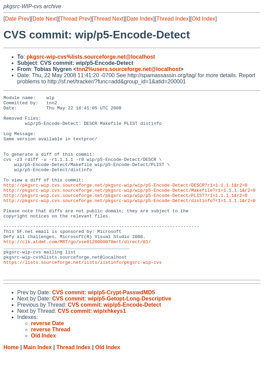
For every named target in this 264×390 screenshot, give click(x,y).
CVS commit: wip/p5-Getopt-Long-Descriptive (111, 335)
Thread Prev (75, 19)
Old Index (203, 19)
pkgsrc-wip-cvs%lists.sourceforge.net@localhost (90, 57)
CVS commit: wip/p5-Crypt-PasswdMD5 (103, 328)
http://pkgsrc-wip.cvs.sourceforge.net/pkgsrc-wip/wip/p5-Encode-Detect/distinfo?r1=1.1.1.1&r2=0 (129, 222)
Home (11, 383)
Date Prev (17, 19)
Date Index (139, 19)
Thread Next (108, 19)
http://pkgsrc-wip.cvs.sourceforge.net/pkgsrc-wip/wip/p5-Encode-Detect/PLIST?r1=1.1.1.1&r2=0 (125, 216)
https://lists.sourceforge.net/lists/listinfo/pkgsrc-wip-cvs (82, 296)
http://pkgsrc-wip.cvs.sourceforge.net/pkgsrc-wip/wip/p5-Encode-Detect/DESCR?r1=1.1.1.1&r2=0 (125, 203)
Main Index (37, 383)
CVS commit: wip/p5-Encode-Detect (114, 341)
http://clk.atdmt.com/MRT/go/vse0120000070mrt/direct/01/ (77, 271)
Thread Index (172, 19)
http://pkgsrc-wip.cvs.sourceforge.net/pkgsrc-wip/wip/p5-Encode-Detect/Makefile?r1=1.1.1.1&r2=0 (129, 209)
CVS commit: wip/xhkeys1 (92, 347)
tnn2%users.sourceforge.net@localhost (128, 69)
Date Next (44, 19)
